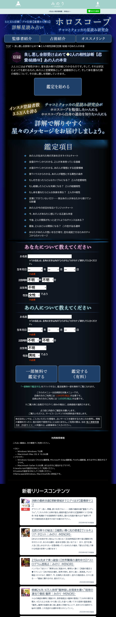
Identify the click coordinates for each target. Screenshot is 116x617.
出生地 (23, 288)
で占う (44, 294)
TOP (8, 46)
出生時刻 (22, 280)
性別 (25, 295)
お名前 (23, 256)
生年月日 (22, 269)
